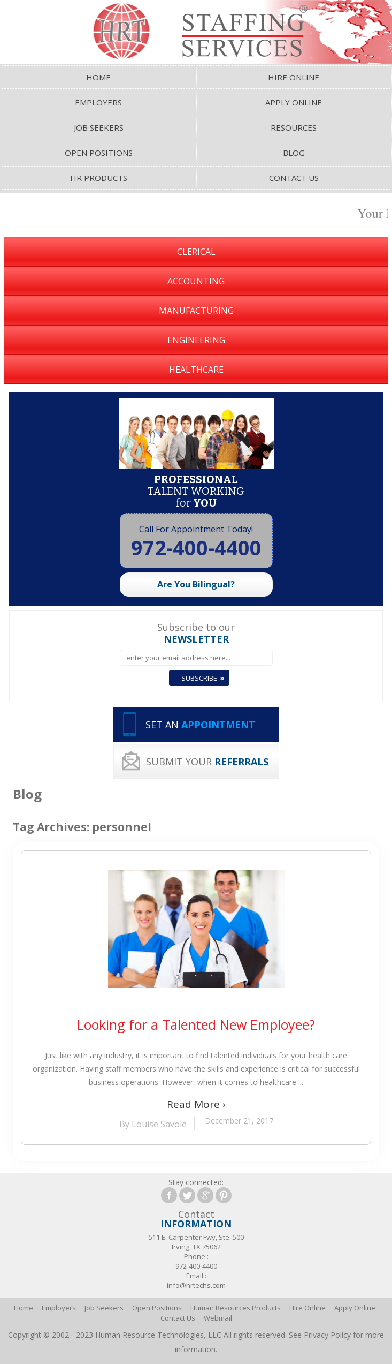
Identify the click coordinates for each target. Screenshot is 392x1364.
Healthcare (196, 369)
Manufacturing (196, 310)
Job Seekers (99, 127)
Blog (294, 152)
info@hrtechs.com (196, 1285)
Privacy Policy (327, 1335)
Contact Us (294, 177)
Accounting (196, 281)
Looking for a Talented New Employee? (196, 1025)
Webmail (218, 1318)
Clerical (196, 252)
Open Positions (99, 152)
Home (98, 77)
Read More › (196, 1104)
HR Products (98, 177)
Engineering (196, 340)
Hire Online (293, 77)
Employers (98, 102)
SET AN (200, 724)
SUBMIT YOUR (207, 761)
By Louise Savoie (153, 1124)
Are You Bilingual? (196, 584)
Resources (294, 127)
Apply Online (293, 102)
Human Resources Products (235, 1308)
